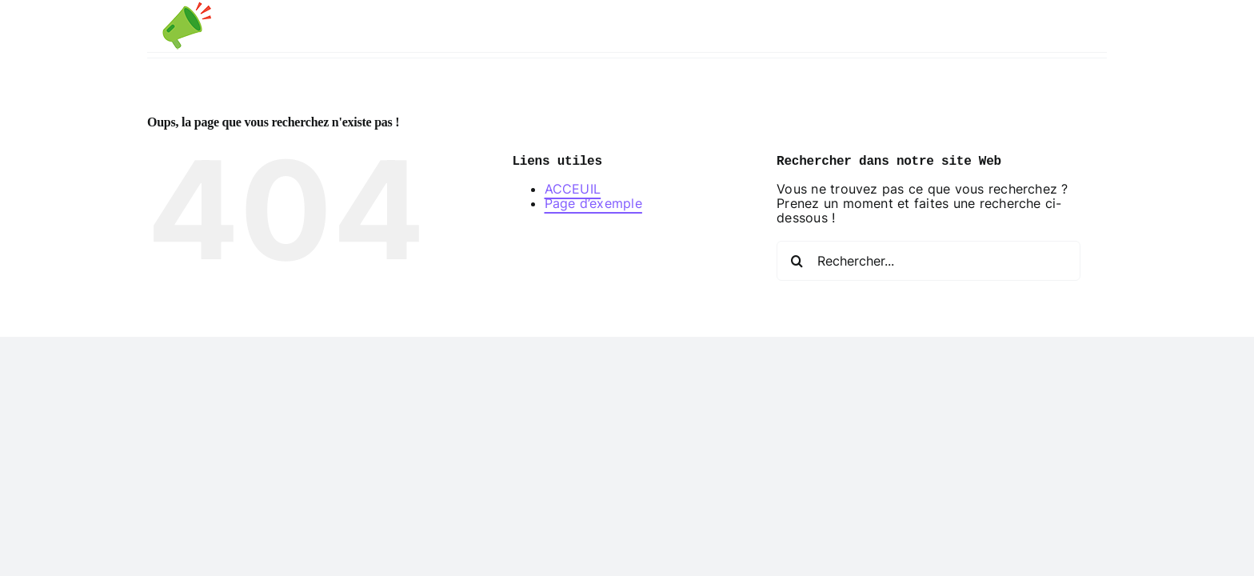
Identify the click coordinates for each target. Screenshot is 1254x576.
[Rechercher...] (928, 276)
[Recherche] (797, 276)
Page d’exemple (593, 218)
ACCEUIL (573, 204)
